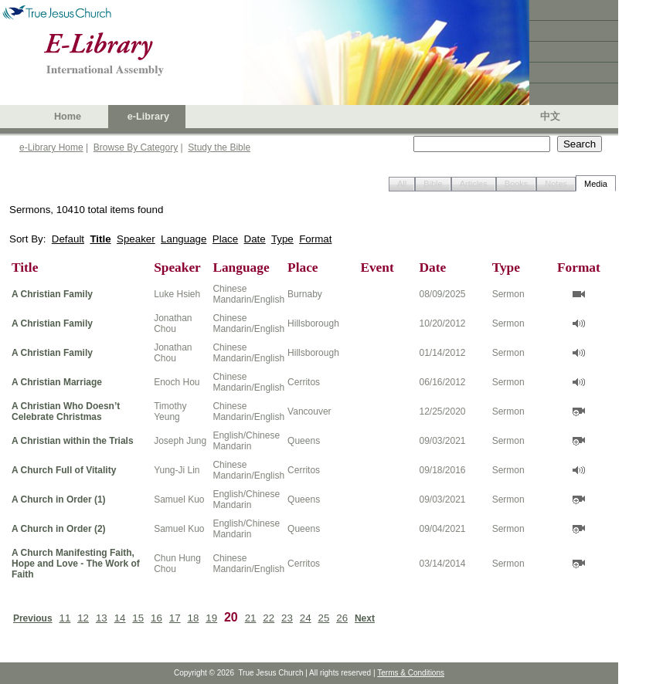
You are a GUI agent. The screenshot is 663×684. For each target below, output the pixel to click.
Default (68, 239)
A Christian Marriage (57, 382)
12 (83, 618)
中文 (550, 116)
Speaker (136, 239)
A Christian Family (52, 294)
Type (282, 239)
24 (305, 618)
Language (183, 239)
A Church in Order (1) (59, 499)
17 (175, 618)
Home (67, 116)
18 (193, 618)
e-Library (148, 116)
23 (287, 618)
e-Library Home (51, 147)
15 (138, 618)
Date (255, 239)
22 (268, 618)
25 (324, 618)
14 (120, 618)
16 (156, 618)
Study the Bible (219, 147)
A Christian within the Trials (73, 440)
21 (251, 618)
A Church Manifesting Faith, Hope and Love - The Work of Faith (76, 563)
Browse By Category (136, 147)
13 (101, 618)
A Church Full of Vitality (64, 470)
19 (211, 618)
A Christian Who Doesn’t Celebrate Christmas (66, 411)
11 (64, 618)
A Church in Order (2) (59, 528)
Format (315, 239)
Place (225, 239)
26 (342, 618)
